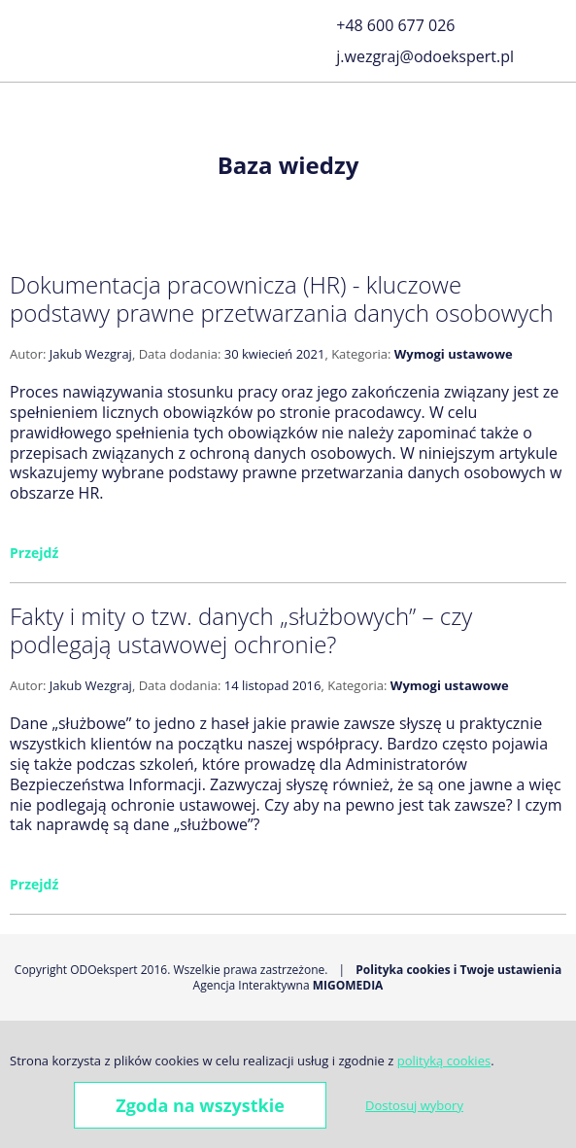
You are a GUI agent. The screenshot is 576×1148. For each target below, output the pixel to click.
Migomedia (348, 985)
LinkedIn (554, 63)
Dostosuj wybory (414, 1105)
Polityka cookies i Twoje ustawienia (458, 969)
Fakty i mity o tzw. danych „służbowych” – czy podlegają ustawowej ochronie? (241, 630)
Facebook (554, 12)
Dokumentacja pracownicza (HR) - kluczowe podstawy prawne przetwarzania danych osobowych (282, 298)
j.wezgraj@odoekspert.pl (425, 56)
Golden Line (554, 38)
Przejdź (34, 552)
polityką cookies (444, 1060)
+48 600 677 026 (395, 25)
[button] (23, 37)
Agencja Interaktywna (251, 985)
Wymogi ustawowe (453, 354)
